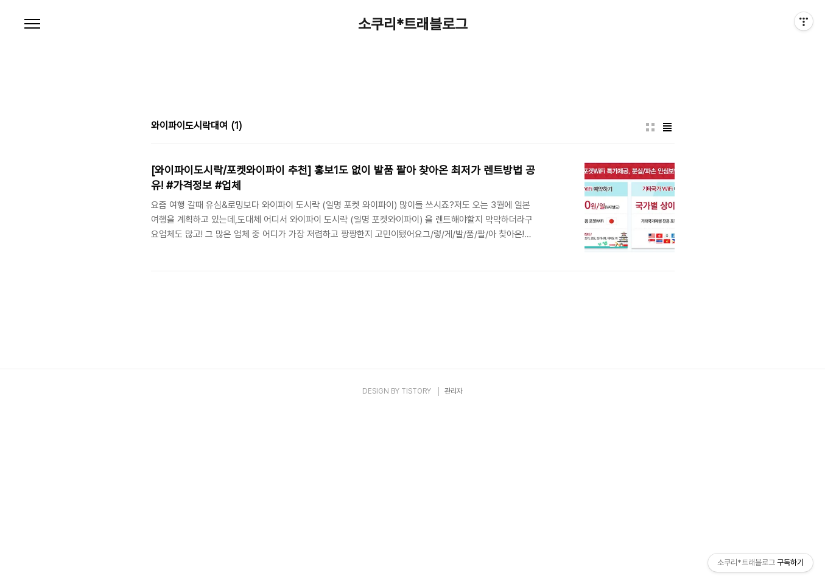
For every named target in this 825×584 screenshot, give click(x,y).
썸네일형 (650, 297)
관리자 (453, 561)
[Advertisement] (413, 152)
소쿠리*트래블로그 (413, 24)
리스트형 (667, 297)
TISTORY (416, 561)
